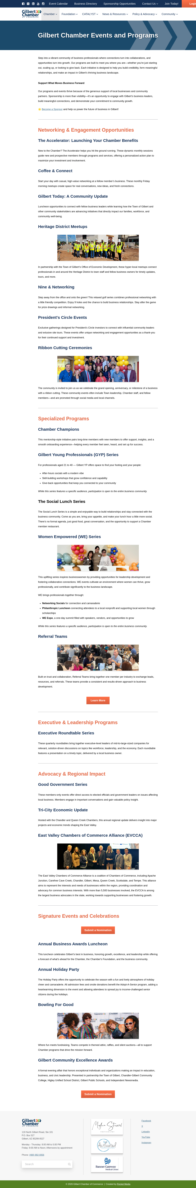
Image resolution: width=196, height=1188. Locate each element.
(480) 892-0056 (36, 1155)
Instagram (146, 1142)
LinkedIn (146, 1132)
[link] (107, 1127)
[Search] (69, 1164)
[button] (58, 4)
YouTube (146, 1137)
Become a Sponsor (52, 109)
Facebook (146, 1121)
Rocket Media (123, 1184)
